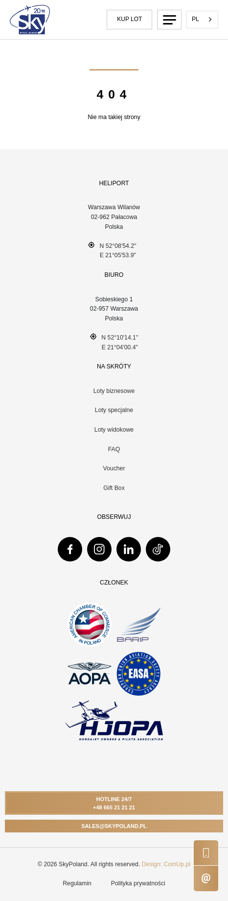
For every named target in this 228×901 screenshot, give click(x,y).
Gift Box (114, 488)
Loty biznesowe (114, 391)
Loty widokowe (114, 429)
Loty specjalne (114, 410)
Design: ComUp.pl (166, 864)
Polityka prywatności (138, 883)
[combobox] (202, 19)
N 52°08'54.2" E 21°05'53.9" (112, 250)
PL (195, 19)
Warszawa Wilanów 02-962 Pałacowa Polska (114, 217)
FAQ (114, 449)
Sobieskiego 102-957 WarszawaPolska (114, 309)
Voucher (114, 468)
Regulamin (77, 883)
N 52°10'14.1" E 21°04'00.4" (114, 342)
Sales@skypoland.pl (114, 826)
